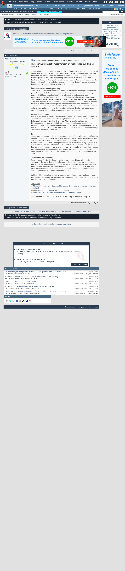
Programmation (87, 6)
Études (78, 2)
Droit (87, 2)
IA (43, 6)
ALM (48, 6)
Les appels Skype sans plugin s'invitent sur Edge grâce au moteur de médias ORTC (36, 272)
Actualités (54, 20)
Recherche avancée (117, 14)
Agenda (33, 14)
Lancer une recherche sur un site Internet (20, 282)
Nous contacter (70, 307)
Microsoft (56, 6)
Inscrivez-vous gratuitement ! (49, 11)
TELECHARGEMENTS (44, 212)
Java (63, 6)
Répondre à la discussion (16, 29)
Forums (12, 2)
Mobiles (111, 6)
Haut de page (93, 307)
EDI (78, 6)
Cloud (38, 6)
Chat (47, 2)
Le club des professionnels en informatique (31, 20)
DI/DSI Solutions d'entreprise (23, 6)
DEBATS (64, 212)
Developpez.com (82, 307)
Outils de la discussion (78, 51)
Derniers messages (8, 14)
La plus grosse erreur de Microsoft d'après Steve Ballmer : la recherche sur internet (36, 291)
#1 (97, 55)
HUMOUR (96, 9)
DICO (89, 9)
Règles (46, 14)
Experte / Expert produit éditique (29, 259)
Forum (9, 20)
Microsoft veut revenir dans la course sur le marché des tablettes (29, 287)
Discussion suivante (61, 224)
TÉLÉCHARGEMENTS (55, 9)
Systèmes (120, 6)
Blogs (39, 2)
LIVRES (43, 9)
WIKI (83, 9)
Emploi (69, 2)
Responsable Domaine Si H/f (27, 249)
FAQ (32, 2)
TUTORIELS (18, 9)
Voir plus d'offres (80, 264)
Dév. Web (70, 6)
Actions (18, 14)
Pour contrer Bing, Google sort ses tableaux (51, 190)
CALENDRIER (80, 212)
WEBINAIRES (34, 9)
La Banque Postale (28, 262)
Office (104, 6)
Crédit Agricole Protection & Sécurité (38, 251)
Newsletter (58, 2)
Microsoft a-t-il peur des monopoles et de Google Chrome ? (57, 192)
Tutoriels (23, 2)
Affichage (92, 51)
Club (95, 2)
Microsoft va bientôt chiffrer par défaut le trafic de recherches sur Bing (31, 277)
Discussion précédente (42, 224)
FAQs (29, 212)
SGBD (97, 6)
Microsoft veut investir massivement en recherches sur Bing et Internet (48, 34)
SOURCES (68, 9)
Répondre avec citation (78, 202)
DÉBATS (77, 9)
